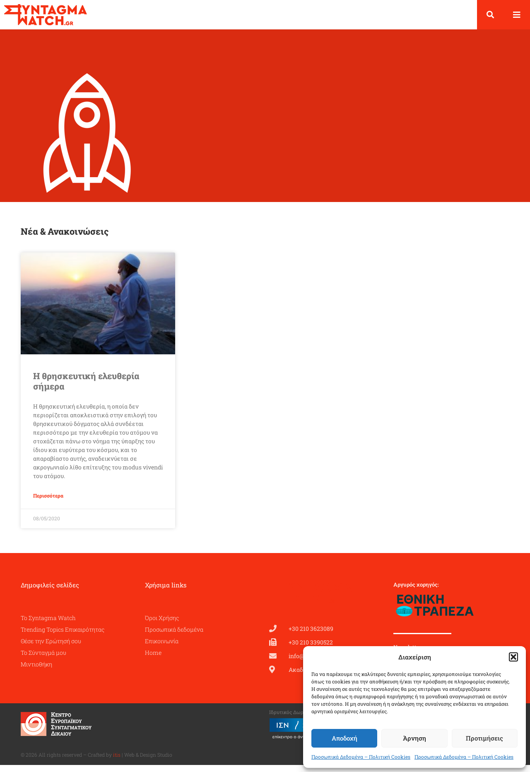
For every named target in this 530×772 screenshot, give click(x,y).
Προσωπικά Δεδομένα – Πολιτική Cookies (360, 756)
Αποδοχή (344, 738)
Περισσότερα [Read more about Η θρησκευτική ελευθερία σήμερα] (48, 502)
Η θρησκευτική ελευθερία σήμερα (86, 388)
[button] (513, 657)
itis (116, 761)
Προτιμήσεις (484, 738)
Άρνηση (414, 738)
